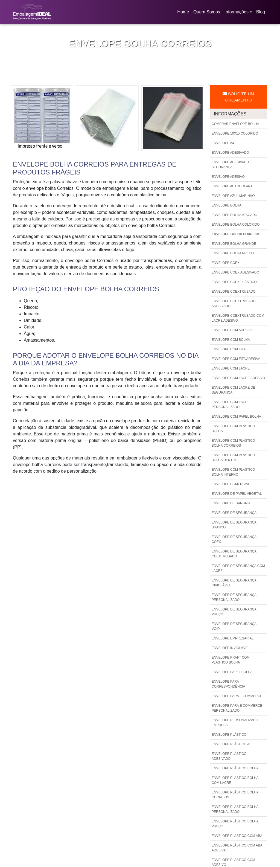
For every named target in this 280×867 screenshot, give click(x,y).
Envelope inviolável (230, 648)
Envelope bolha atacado (234, 215)
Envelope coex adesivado (235, 272)
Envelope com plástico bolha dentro (233, 457)
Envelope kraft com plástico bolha (230, 660)
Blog (260, 12)
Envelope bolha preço (233, 253)
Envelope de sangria (231, 503)
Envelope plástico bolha (235, 768)
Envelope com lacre (231, 368)
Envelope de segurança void (234, 626)
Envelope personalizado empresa (235, 722)
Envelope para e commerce (237, 696)
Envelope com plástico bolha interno (233, 472)
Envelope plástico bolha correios (235, 794)
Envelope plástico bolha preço (235, 823)
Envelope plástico (229, 735)
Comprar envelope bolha (235, 124)
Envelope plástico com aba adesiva (237, 847)
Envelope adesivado (230, 153)
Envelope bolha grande (234, 244)
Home (184, 14)
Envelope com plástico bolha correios (233, 443)
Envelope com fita (229, 349)
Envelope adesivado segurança (230, 164)
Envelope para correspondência (228, 684)
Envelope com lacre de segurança (233, 390)
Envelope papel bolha (232, 672)
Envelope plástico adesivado (229, 756)
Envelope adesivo (228, 177)
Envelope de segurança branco (234, 524)
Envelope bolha (226, 205)
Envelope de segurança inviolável (234, 582)
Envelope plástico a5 (231, 744)
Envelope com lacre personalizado (231, 404)
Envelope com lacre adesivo (238, 378)
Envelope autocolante (233, 186)
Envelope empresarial (232, 638)
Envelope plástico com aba (237, 836)
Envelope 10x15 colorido (235, 133)
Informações (236, 12)
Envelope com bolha (231, 340)
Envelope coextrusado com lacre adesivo (238, 318)
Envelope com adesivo (232, 330)
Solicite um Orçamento (238, 96)
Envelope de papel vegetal (237, 494)
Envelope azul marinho (233, 196)
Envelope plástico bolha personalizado (235, 809)
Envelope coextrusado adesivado (234, 303)
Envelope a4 (223, 143)
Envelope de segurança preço (234, 611)
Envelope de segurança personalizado (234, 597)
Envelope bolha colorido (235, 224)
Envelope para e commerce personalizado (237, 708)
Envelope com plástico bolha (233, 428)
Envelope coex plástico (234, 282)
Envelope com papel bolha (236, 416)
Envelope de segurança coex (234, 539)
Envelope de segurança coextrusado (234, 553)
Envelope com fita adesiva (236, 359)
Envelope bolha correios (236, 234)
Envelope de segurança (234, 513)
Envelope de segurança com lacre (238, 568)
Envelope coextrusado (234, 291)
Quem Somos (206, 12)
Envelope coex (226, 263)
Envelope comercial (231, 484)
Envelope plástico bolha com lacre (235, 780)
